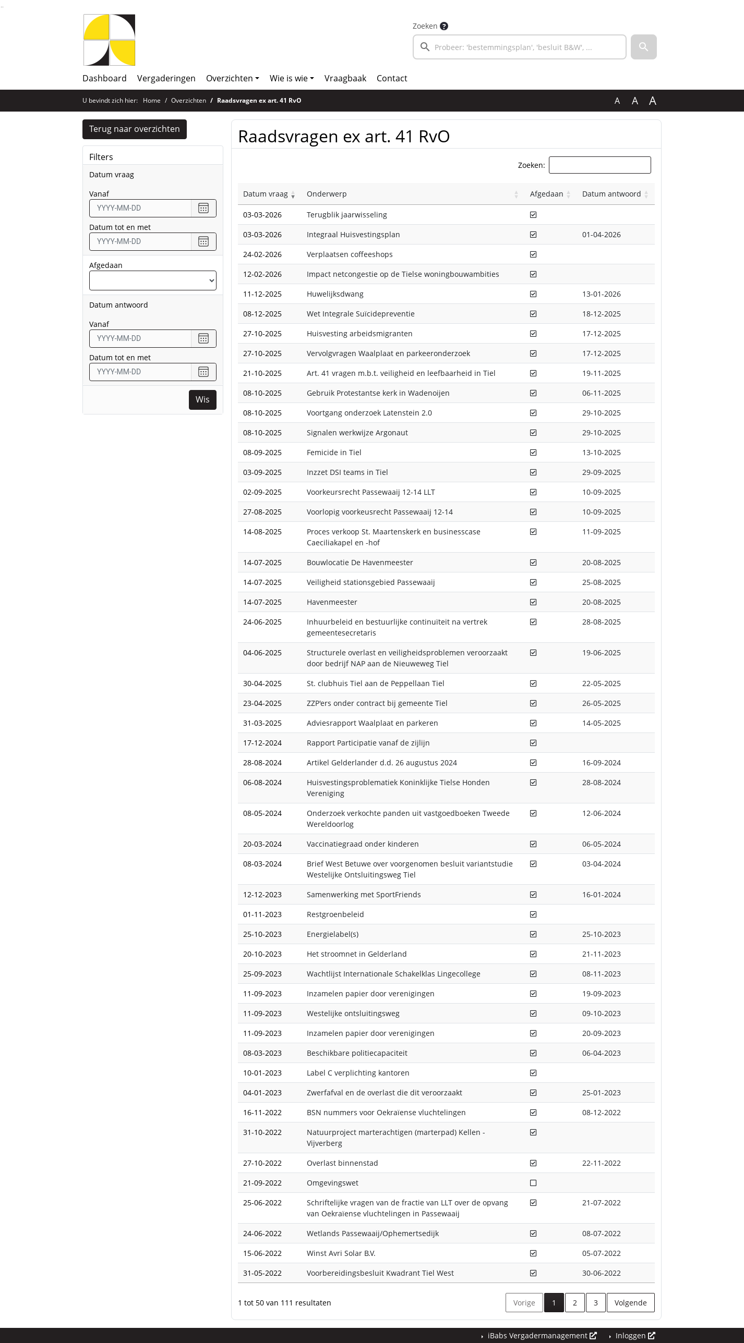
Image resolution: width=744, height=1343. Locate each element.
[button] (644, 46)
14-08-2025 (262, 531)
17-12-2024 (262, 743)
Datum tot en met (120, 227)
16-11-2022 (262, 1112)
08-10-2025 (262, 393)
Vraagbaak (345, 78)
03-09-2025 (262, 472)
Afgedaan (106, 265)
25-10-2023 (262, 934)
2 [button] (575, 1303)
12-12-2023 (262, 894)
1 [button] (558, 1302)
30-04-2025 (262, 683)
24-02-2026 (262, 254)
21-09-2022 (262, 1183)
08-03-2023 (262, 1053)
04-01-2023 (262, 1092)
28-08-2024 (262, 762)
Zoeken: (531, 165)
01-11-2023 (262, 914)
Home (152, 100)
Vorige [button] (524, 1303)
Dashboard (104, 78)
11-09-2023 (262, 993)
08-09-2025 (262, 452)
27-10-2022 (262, 1163)
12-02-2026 (262, 274)
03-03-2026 (262, 214)
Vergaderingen (166, 78)
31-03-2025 (262, 723)
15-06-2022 (262, 1253)
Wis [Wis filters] (203, 400)
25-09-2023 (262, 974)
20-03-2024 (262, 844)
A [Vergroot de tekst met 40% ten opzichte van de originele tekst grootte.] (652, 100)
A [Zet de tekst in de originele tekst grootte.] (617, 100)
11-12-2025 (262, 294)
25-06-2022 (262, 1202)
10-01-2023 (262, 1073)
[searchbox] (520, 46)
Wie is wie (289, 78)
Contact (392, 78)
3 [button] (596, 1303)
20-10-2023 (262, 954)
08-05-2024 (262, 813)
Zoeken (425, 26)
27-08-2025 (262, 512)
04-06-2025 (262, 652)
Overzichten (229, 78)
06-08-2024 (262, 782)
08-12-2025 (262, 314)
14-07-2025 (262, 562)
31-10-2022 (262, 1132)
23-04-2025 (262, 703)
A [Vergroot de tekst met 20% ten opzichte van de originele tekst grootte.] (635, 100)
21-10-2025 (262, 373)
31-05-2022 (262, 1273)
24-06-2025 (262, 622)
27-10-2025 (262, 333)
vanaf (99, 194)
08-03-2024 (262, 864)
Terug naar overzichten (134, 129)
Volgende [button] (631, 1303)
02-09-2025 (262, 492)
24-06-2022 (262, 1233)
